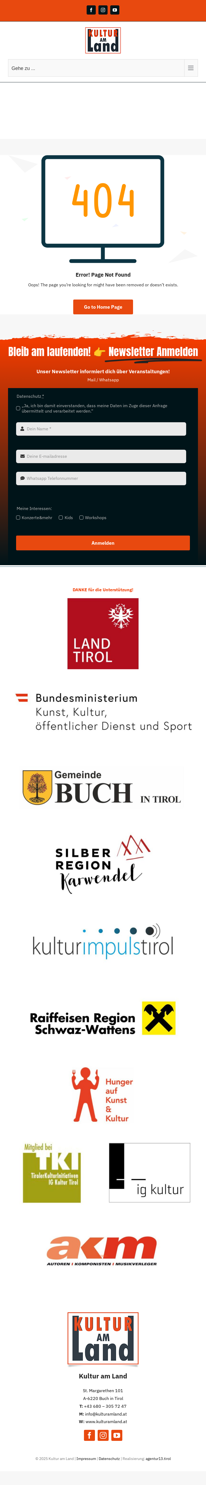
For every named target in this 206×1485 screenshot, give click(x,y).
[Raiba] (103, 984)
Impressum (86, 1458)
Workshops (95, 517)
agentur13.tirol (158, 1458)
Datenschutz (109, 1458)
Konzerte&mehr (37, 517)
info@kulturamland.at (106, 1414)
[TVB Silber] (103, 830)
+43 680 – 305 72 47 (105, 1406)
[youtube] (116, 1435)
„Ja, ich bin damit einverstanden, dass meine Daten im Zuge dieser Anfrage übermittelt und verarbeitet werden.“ (94, 408)
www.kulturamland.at (106, 1421)
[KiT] (103, 907)
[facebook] (89, 1435)
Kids (69, 517)
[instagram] (103, 1435)
